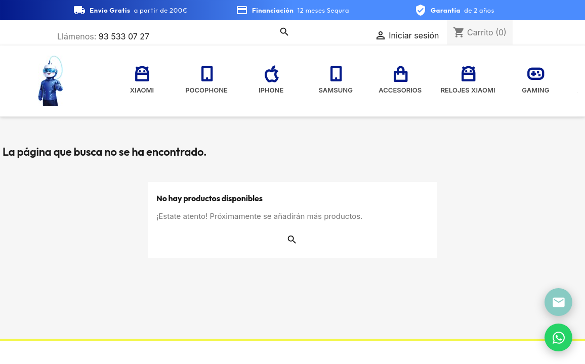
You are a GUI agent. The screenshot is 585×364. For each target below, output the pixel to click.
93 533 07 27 (124, 36)
